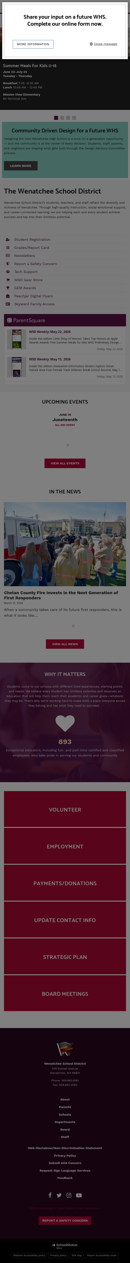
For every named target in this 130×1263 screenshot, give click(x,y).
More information (33, 44)
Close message (105, 44)
